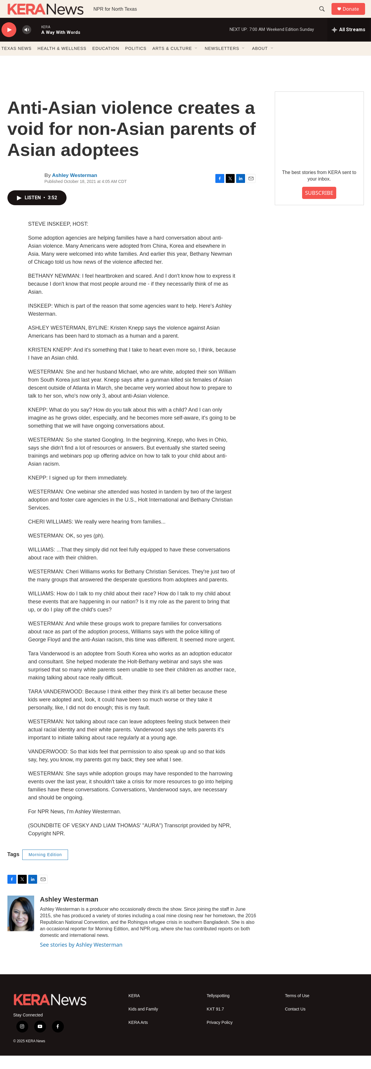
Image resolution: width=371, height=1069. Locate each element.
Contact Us (295, 1022)
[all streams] (348, 43)
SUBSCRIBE (319, 206)
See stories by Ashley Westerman (81, 958)
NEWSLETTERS (222, 61)
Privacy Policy (220, 1036)
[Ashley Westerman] (20, 927)
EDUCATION (105, 61)
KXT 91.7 (215, 1022)
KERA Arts (138, 1036)
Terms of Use (297, 1009)
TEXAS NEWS (16, 61)
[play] (9, 43)
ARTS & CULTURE (172, 61)
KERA (134, 1009)
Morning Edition (45, 868)
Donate (354, 15)
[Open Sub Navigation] (196, 61)
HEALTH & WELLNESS (61, 61)
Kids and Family (143, 1022)
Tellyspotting (218, 1009)
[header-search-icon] (325, 15)
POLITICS (135, 61)
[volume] (27, 43)
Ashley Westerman (74, 189)
